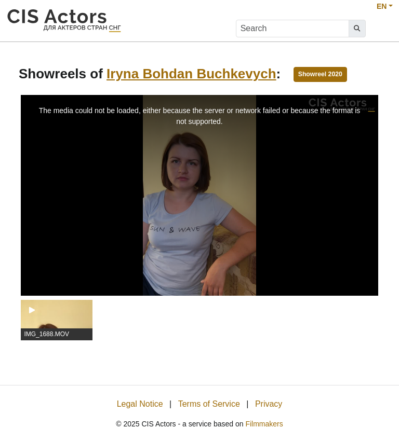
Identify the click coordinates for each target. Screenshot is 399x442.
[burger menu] (381, 28)
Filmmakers (264, 424)
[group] (56, 320)
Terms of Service (209, 403)
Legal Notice (140, 403)
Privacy (268, 403)
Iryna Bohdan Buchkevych (191, 73)
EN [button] (382, 6)
